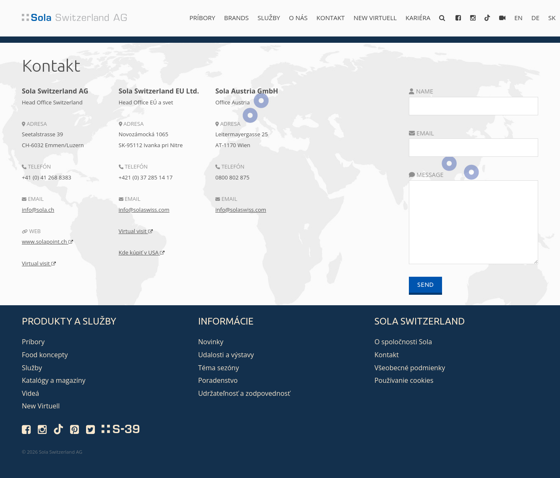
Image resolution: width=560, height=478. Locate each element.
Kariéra (418, 17)
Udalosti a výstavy (226, 354)
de (535, 17)
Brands (236, 17)
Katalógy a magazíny (54, 380)
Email (421, 133)
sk (551, 17)
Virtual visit (39, 263)
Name (421, 91)
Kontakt (331, 17)
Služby (269, 17)
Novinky (210, 341)
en (518, 17)
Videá (30, 393)
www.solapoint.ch (47, 241)
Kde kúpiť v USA (142, 252)
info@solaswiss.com (144, 209)
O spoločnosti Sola (403, 341)
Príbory (202, 17)
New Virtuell (375, 17)
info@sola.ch (38, 209)
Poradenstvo (218, 380)
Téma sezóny (218, 367)
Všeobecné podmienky (409, 367)
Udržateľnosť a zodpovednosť (244, 393)
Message (426, 175)
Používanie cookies (403, 380)
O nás (298, 17)
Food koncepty (45, 354)
